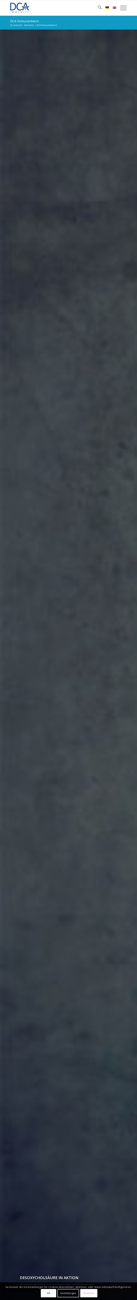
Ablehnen (88, 1293)
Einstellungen (68, 1293)
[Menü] (121, 8)
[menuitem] (98, 8)
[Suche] (98, 8)
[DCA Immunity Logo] (56, 8)
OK (48, 1293)
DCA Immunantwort (24, 21)
